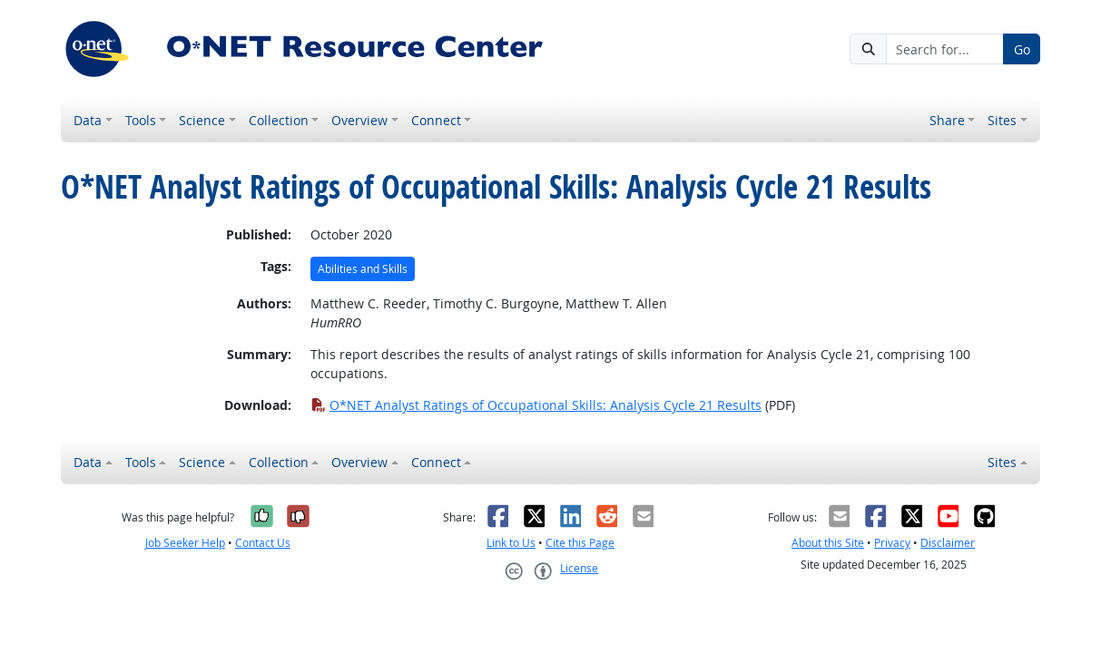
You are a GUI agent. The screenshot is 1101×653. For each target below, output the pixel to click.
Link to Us (511, 543)
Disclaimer (947, 543)
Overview (359, 120)
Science (202, 120)
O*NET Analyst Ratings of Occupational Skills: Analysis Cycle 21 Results (536, 405)
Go (1022, 49)
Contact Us (262, 543)
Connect (436, 120)
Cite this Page (580, 543)
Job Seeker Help (185, 543)
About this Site (827, 543)
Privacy (892, 543)
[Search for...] (945, 49)
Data (88, 120)
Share (947, 120)
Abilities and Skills (363, 269)
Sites (1002, 120)
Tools (140, 120)
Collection (279, 120)
